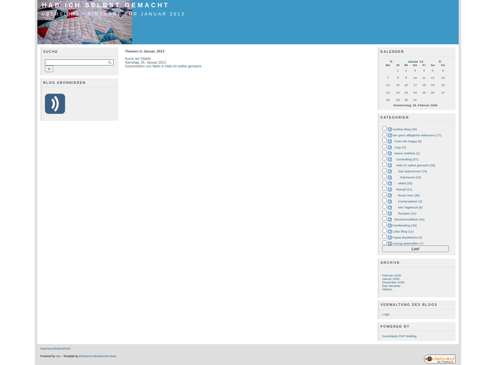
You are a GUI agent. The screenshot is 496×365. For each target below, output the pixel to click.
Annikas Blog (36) (404, 129)
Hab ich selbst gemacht (106, 5)
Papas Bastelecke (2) (407, 237)
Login (386, 314)
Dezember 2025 (393, 282)
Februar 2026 (391, 275)
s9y (58, 356)
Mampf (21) (404, 189)
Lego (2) (400, 147)
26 (432, 92)
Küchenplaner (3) (410, 201)
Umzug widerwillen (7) (408, 243)
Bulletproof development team (97, 356)
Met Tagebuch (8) (410, 207)
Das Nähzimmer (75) (412, 171)
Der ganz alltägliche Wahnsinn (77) (417, 135)
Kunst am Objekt (138, 58)
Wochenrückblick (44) (409, 219)
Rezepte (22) (407, 213)
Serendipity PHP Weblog (399, 336)
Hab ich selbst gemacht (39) (416, 165)
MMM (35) (405, 183)
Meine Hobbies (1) (407, 153)
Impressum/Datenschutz (55, 348)
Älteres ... (388, 289)
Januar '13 (415, 61)
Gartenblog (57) (407, 159)
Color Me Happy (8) (408, 141)
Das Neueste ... (393, 286)
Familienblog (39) (405, 225)
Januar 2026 (391, 279)
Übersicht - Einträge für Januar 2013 (113, 13)
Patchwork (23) (410, 177)
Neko (156, 66)
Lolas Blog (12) (403, 231)
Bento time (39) (409, 195)
